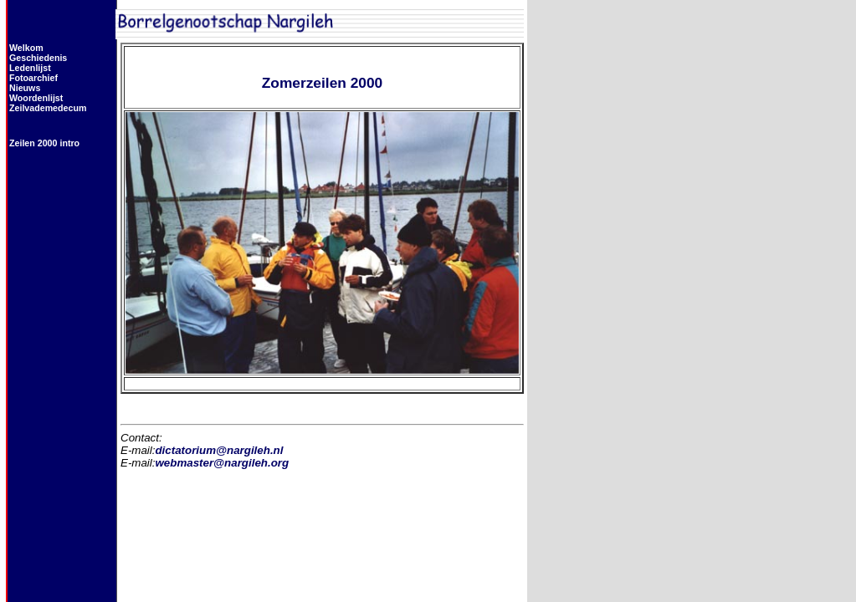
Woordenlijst (36, 98)
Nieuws (24, 88)
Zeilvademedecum (47, 108)
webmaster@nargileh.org (222, 463)
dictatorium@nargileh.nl (219, 450)
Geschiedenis (38, 58)
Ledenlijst (30, 68)
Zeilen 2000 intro (44, 143)
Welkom (26, 48)
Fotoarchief (33, 78)
